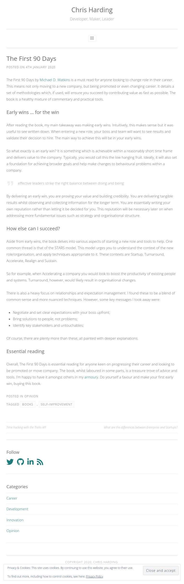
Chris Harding (92, 9)
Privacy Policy (94, 576)
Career (11, 498)
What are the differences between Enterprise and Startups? (141, 427)
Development (17, 508)
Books (27, 404)
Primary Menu (92, 38)
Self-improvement (56, 404)
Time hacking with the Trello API (26, 427)
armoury (91, 377)
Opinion (31, 396)
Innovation (14, 519)
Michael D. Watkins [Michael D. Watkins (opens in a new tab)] (55, 79)
